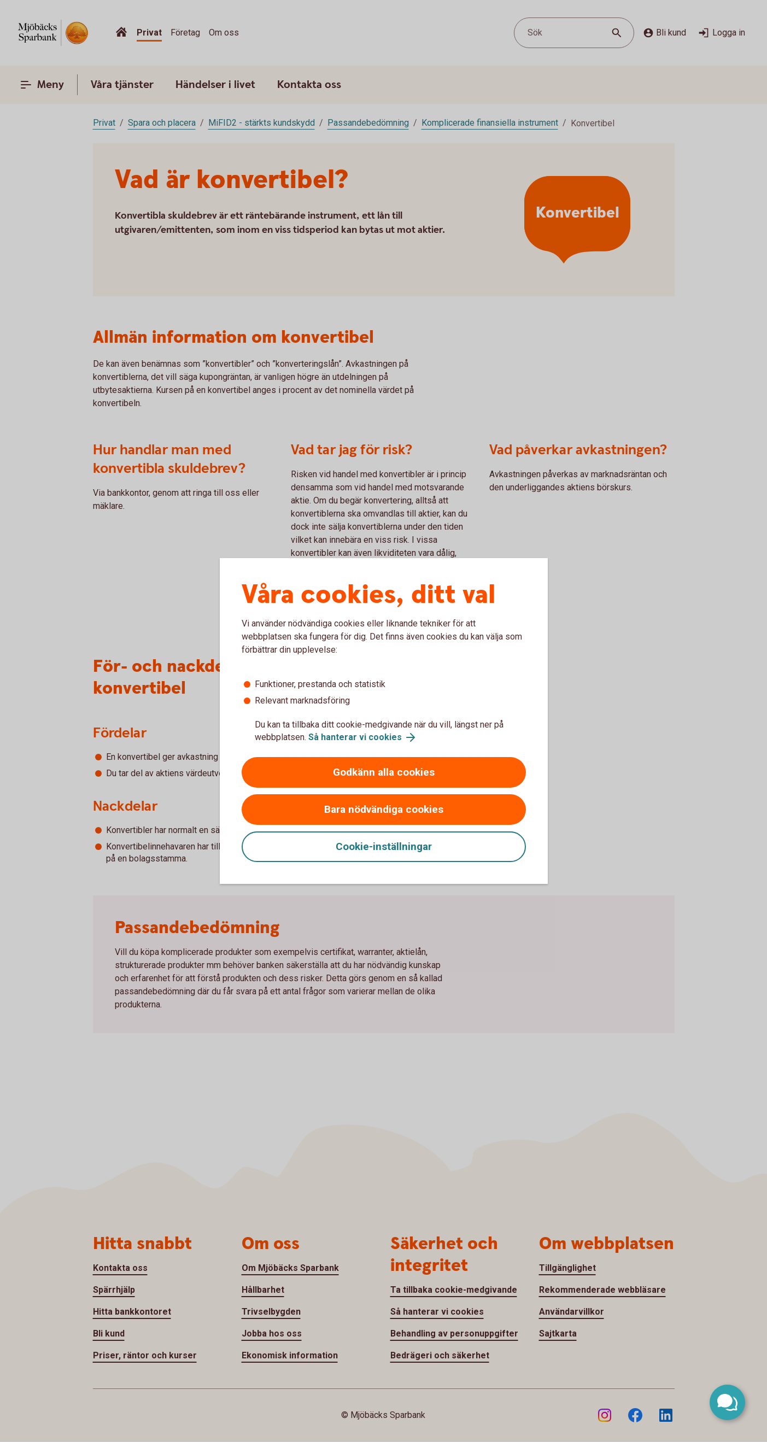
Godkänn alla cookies (384, 772)
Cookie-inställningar (384, 846)
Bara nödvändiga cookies (383, 809)
